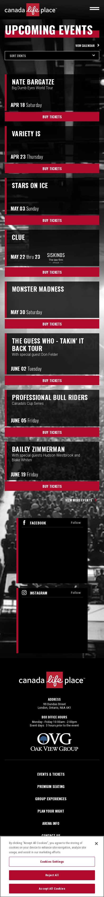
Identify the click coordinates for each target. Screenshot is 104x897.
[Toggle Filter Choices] (52, 55)
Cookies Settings (52, 864)
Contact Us (51, 835)
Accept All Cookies (52, 891)
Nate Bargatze (33, 81)
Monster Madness (38, 289)
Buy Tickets (52, 116)
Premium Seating (51, 786)
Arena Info (50, 823)
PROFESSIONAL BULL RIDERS (50, 397)
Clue (18, 237)
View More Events (78, 500)
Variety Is (26, 133)
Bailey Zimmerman (38, 449)
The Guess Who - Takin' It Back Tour (48, 344)
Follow (75, 523)
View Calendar (85, 46)
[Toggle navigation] (94, 8)
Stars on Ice (30, 185)
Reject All (51, 877)
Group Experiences (50, 798)
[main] (52, 340)
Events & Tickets (51, 774)
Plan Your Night (51, 810)
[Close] (96, 845)
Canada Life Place (31, 9)
